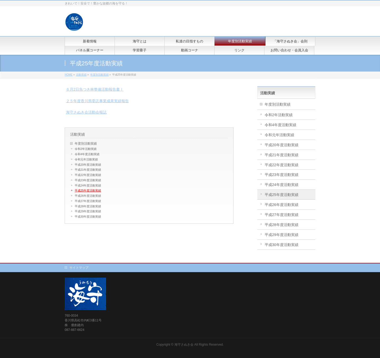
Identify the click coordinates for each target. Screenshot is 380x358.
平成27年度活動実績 (88, 201)
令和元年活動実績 (86, 159)
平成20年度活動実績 (88, 164)
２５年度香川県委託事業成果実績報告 (97, 101)
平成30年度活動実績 (88, 216)
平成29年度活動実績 (88, 211)
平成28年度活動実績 (88, 206)
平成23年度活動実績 (88, 180)
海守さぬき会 (183, 344)
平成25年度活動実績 (88, 190)
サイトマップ (78, 267)
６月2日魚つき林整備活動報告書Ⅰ (95, 89)
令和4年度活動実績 (87, 154)
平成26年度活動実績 (88, 195)
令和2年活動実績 (86, 148)
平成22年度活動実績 (88, 174)
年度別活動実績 (86, 143)
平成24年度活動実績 (88, 185)
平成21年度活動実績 (88, 169)
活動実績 (77, 134)
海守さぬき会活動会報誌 (86, 112)
